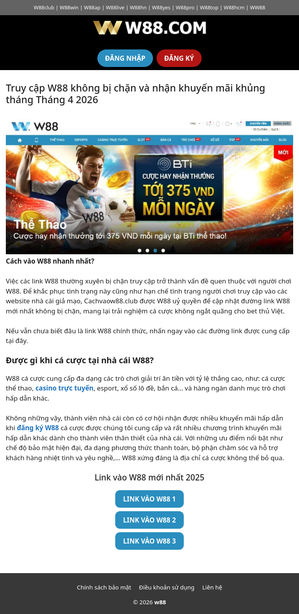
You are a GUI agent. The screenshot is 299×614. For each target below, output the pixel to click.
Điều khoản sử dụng (167, 587)
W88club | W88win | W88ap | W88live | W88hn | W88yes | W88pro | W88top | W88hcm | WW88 (149, 7)
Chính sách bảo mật (104, 587)
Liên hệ (212, 587)
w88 (160, 602)
